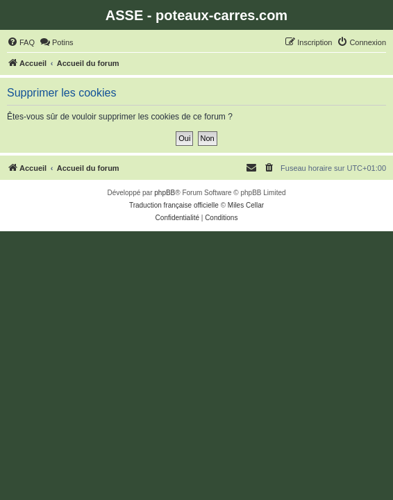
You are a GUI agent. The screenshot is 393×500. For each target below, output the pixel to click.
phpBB (164, 193)
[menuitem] (21, 42)
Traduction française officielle (174, 205)
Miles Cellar (246, 205)
